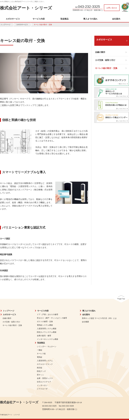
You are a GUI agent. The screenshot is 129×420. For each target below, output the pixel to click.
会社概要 (85, 322)
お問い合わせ (111, 8)
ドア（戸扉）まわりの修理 (47, 314)
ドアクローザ (42, 389)
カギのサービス (13, 19)
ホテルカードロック (45, 364)
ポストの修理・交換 (45, 321)
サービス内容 (39, 19)
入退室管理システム (45, 361)
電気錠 (39, 357)
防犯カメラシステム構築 (46, 332)
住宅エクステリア (44, 382)
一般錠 (39, 350)
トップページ (5, 24)
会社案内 (116, 19)
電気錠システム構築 (45, 325)
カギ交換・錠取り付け (11, 322)
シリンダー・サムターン (46, 346)
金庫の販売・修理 (44, 336)
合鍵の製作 (7, 318)
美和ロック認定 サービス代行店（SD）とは (99, 318)
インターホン (42, 385)
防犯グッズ (41, 371)
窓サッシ (40, 375)
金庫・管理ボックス (45, 378)
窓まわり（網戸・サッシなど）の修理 (52, 318)
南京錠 (39, 368)
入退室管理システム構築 (46, 329)
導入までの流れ (90, 19)
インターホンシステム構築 (47, 339)
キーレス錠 (41, 354)
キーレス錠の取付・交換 (12, 325)
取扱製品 (64, 19)
